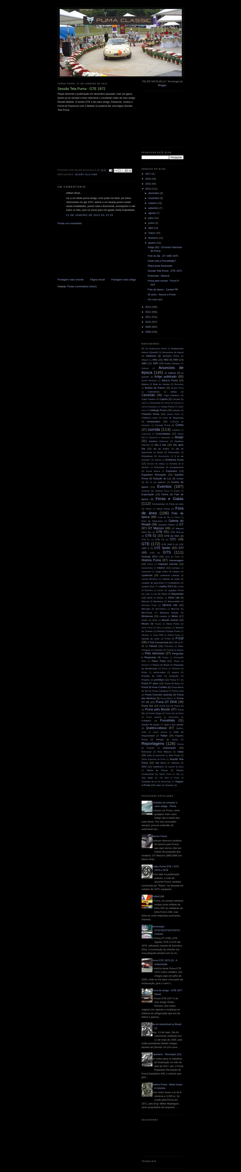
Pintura (165, 657)
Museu (145, 623)
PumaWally (167, 720)
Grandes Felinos (166, 524)
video (158, 785)
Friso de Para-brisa (152, 521)
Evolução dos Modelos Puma (155, 491)
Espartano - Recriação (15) (166, 1054)
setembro (153, 208)
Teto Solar (147, 777)
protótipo (159, 679)
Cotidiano (176, 430)
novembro (154, 198)
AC (143, 348)
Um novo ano (155, 299)
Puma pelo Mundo (157, 709)
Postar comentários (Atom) (82, 286)
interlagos (176, 568)
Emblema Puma (175, 459)
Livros (160, 590)
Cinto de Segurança (173, 417)
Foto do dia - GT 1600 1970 (163, 255)
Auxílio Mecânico (149, 381)
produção (173, 676)
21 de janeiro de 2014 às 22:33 (89, 215)
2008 (148, 331)
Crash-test (146, 434)
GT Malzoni (156, 528)
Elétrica (158, 460)
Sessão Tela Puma (86, 174)
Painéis (153, 646)
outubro (152, 203)
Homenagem (176, 560)
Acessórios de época (173, 352)
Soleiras (175, 763)
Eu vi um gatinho (155, 482)
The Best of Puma (169, 778)
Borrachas (178, 384)
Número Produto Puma (168, 631)
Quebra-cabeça (156, 728)
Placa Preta (159, 661)
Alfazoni (145, 360)
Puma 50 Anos (172, 683)
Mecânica (158, 601)
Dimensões (173, 452)
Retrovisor (147, 751)
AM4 (144, 363)
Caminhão (148, 395)
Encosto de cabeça (156, 464)
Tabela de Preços (157, 770)
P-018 (180, 638)
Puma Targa (155, 713)
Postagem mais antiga (123, 279)
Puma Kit (178, 706)
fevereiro (153, 237)
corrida (154, 429)
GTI (181, 548)
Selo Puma (174, 755)
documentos (163, 456)
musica (158, 624)
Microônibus (161, 609)
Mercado (146, 609)
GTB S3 (146, 540)
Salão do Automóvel (156, 755)
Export (177, 491)
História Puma (151, 560)
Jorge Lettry (162, 571)
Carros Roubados (149, 407)
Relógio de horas (167, 739)
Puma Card (178, 691)
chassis (176, 410)
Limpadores (174, 583)
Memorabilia (174, 601)
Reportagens (153, 743)
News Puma (172, 623)
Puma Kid (164, 706)
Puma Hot (147, 705)
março (152, 232)
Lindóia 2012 (148, 586)
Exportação (148, 494)
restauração (169, 747)
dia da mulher (161, 448)
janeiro (152, 242)
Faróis (164, 494)
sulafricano (158, 766)
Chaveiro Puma (150, 414)
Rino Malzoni (165, 751)
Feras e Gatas (170, 498)
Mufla (154, 620)
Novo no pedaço (163, 628)
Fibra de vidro (176, 504)
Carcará (176, 399)
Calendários (154, 391)
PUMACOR (158, 896)
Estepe (180, 478)
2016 (148, 178)
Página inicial (97, 279)
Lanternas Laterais (169, 575)
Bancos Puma (170, 380)
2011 (148, 316)
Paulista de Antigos (175, 650)
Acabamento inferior (158, 349)
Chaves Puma (173, 414)
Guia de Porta (172, 557)
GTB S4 (159, 539)
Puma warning (154, 717)
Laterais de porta (171, 579)
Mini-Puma (147, 612)
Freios (177, 517)
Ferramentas (158, 504)
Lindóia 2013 (166, 586)
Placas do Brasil (161, 665)
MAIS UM (173, 597)
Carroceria (155, 403)
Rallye (164, 735)
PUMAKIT (147, 720)
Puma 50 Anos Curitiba (154, 687)
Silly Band (160, 763)
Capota (164, 399)
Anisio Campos (172, 363)
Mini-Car (175, 609)
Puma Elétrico (166, 698)
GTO (152, 552)
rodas (180, 751)
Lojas (147, 594)
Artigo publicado (165, 376)
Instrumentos (147, 568)
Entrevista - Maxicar (159, 275)
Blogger (162, 85)
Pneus (165, 669)
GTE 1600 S (168, 544)
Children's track (149, 417)
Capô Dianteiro (171, 395)
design (179, 437)
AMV (155, 363)
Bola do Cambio (161, 384)
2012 (148, 311)
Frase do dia (164, 517)
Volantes (169, 785)
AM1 (154, 359)
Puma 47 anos (150, 683)
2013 (148, 306)
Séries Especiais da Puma (154, 759)
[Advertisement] (86, 251)
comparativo (153, 421)
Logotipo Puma (176, 590)
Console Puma (162, 425)
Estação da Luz (162, 478)
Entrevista (159, 467)
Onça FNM (158, 635)
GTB (159, 531)
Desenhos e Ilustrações (159, 438)
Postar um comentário (70, 223)
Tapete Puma (165, 774)
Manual (145, 601)
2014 (148, 188)
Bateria (145, 384)
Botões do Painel (154, 387)
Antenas (145, 368)
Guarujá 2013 (150, 556)
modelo (163, 616)
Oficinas (145, 635)
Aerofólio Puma (171, 356)
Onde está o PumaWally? (162, 260)
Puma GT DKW (166, 702)
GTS (167, 552)
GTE (146, 544)
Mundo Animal (170, 620)
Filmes (149, 509)
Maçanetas (177, 593)
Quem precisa (160, 732)
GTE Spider (162, 548)
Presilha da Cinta (152, 676)
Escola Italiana (153, 471)
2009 (148, 326)
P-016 (167, 638)
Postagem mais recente (71, 279)
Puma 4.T (175, 679)
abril (151, 227)
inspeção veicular (168, 564)
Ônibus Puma (174, 635)
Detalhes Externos (158, 441)
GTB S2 (150, 535)
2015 (148, 183)
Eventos (164, 486)
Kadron (176, 571)
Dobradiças (147, 456)
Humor (150, 564)
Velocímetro (166, 782)
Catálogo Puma (158, 410)
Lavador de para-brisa (153, 583)
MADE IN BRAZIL (155, 598)
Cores (180, 425)
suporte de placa (176, 767)
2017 (148, 173)
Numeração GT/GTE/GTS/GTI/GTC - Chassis (167, 930)
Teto (178, 774)
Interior (161, 567)
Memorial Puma (149, 605)
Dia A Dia (160, 444)
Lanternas (147, 575)
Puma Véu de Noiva (174, 713)
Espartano (171, 471)
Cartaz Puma (167, 406)
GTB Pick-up (176, 532)
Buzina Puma (177, 388)
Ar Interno (170, 372)
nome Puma (147, 628)
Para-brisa (168, 646)
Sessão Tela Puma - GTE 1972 (165, 270)
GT (181, 524)
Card (144, 403)
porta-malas (159, 672)
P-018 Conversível (158, 642)
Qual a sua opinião (173, 724)
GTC (173, 539)
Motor (175, 616)
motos (145, 620)
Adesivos (151, 355)
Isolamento (146, 572)
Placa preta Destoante (160, 265)
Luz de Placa (160, 594)
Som (144, 766)
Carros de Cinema (172, 403)
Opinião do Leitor (151, 638)
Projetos (146, 679)
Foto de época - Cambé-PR (163, 289)
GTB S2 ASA (171, 535)
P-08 (174, 642)
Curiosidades (163, 433)
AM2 (165, 359)
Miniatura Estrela (169, 612)
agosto (152, 213)
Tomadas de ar (149, 781)
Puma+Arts (174, 717)
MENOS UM (169, 605)
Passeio (159, 650)
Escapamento (176, 467)
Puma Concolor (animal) (158, 694)
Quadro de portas (151, 724)
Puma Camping (160, 691)
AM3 (175, 359)
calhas (173, 391)
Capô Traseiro (149, 399)
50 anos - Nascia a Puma (162, 294)
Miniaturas (147, 616)
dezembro (154, 193)
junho (151, 223)
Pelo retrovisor (154, 653)
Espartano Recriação (154, 474)
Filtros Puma (163, 508)
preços (175, 672)
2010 (148, 321)
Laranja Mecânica (150, 579)
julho (151, 218)
